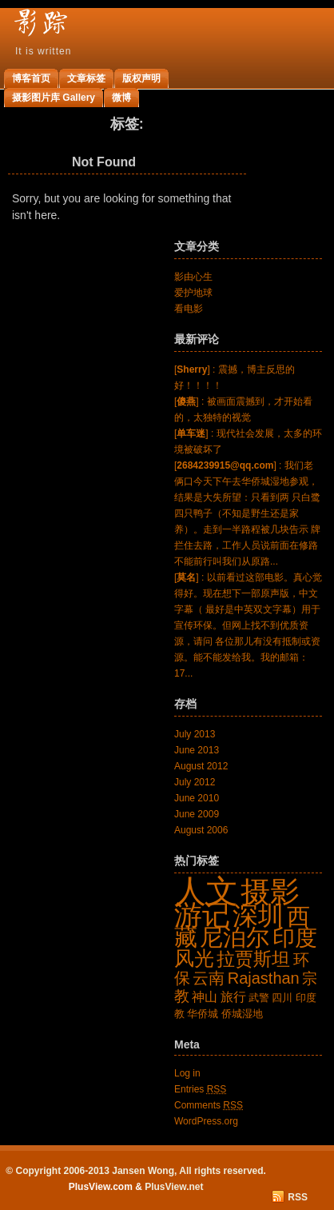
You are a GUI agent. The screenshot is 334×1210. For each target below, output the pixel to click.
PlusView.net (174, 1186)
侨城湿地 (242, 1014)
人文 (206, 890)
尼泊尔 (234, 937)
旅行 (233, 997)
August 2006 (201, 830)
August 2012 (201, 766)
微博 (121, 97)
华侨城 (202, 1014)
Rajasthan (264, 978)
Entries (200, 1089)
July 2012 (194, 782)
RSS (298, 1197)
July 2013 (194, 734)
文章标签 (86, 78)
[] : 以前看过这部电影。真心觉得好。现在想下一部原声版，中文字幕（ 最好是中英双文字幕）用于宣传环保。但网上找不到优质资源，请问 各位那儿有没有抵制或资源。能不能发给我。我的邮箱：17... (248, 625)
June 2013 (196, 750)
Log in (187, 1073)
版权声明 (141, 78)
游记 (202, 915)
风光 (194, 958)
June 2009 (196, 814)
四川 (282, 998)
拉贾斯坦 (253, 958)
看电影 (188, 308)
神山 (204, 997)
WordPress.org (206, 1121)
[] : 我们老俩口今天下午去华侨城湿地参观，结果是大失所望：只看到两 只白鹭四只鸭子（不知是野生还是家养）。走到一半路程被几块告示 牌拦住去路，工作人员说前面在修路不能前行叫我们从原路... (247, 513)
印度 (294, 937)
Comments (208, 1105)
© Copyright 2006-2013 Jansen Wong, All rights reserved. (136, 1170)
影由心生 (193, 276)
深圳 (258, 915)
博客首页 (31, 78)
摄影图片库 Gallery (53, 97)
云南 (209, 978)
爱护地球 (193, 292)
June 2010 (196, 798)
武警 (259, 998)
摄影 (270, 891)
